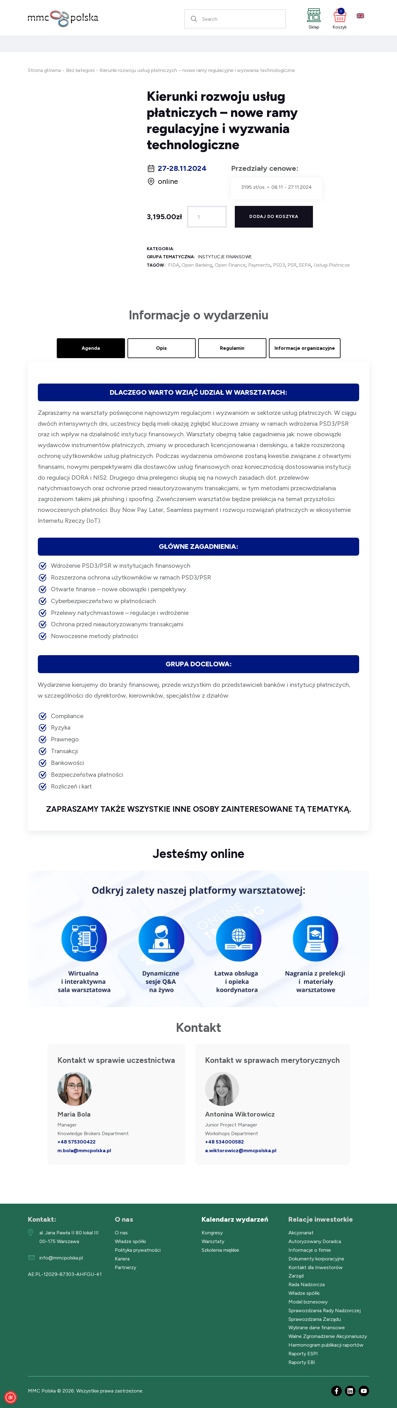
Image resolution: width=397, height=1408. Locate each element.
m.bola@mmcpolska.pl (84, 1150)
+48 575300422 (76, 1142)
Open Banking (196, 265)
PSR (292, 265)
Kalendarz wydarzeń (235, 1219)
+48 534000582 (224, 1142)
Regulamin (232, 348)
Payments (259, 265)
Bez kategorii (80, 70)
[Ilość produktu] (207, 217)
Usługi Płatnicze (332, 265)
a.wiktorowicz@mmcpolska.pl (240, 1150)
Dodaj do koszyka (273, 216)
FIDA (173, 265)
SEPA (305, 265)
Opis (161, 348)
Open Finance (230, 265)
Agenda (91, 348)
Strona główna (44, 70)
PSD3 (279, 265)
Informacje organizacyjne (304, 348)
